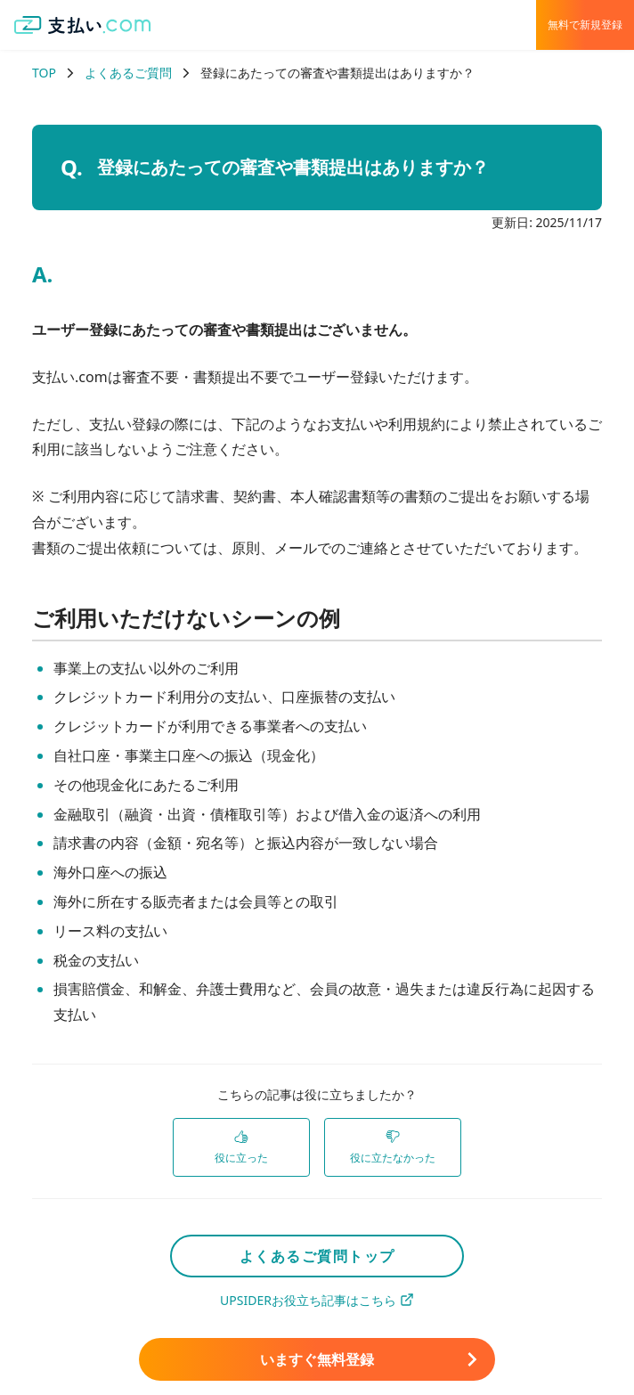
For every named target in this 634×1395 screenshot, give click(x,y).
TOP (44, 72)
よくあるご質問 (128, 72)
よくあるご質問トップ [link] (317, 1256)
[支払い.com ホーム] (82, 25)
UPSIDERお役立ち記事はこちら (317, 1300)
